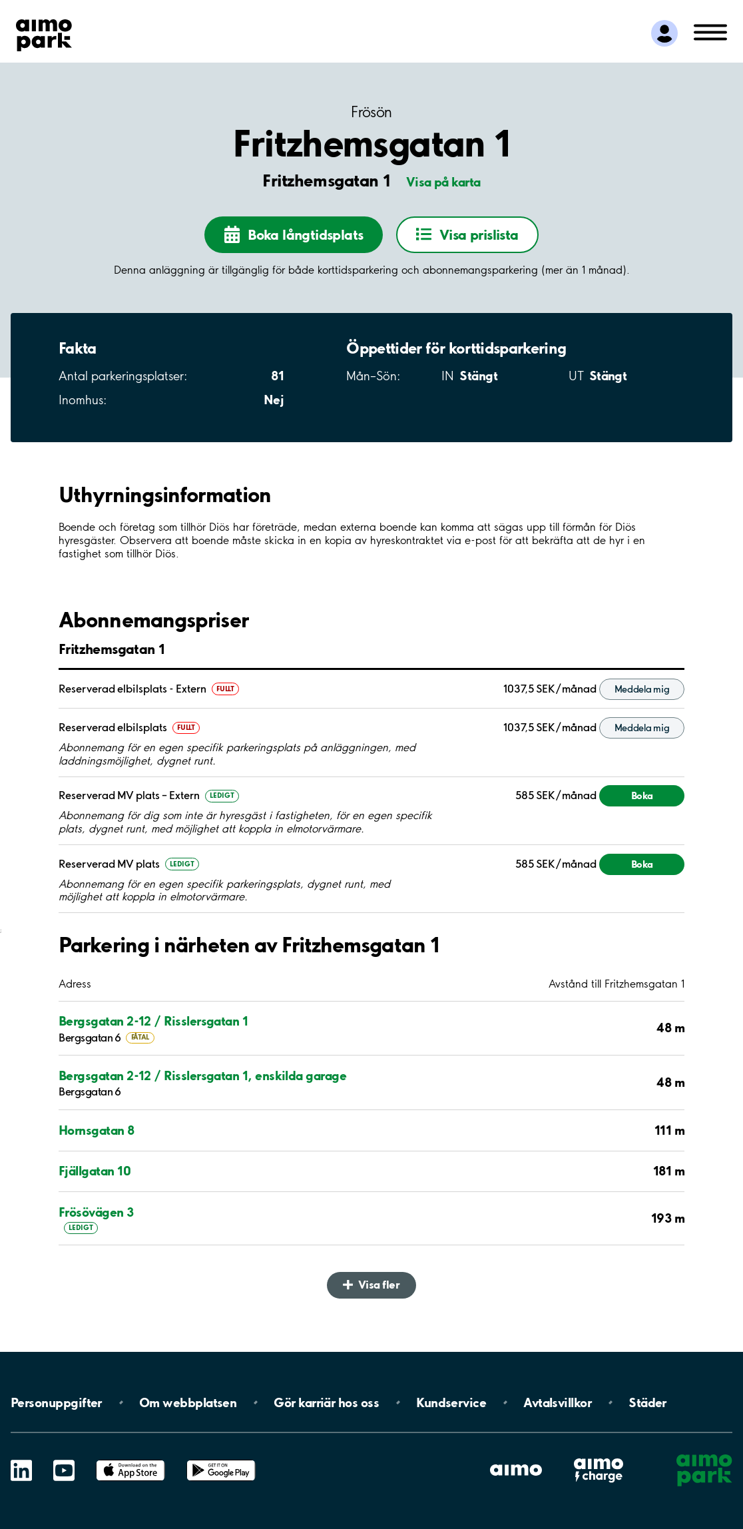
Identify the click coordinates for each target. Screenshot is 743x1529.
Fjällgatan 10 (94, 1171)
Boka (642, 795)
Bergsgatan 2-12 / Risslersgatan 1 (153, 1021)
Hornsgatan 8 (96, 1130)
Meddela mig (642, 689)
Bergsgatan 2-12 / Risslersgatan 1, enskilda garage (202, 1075)
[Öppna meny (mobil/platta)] (710, 31)
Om (187, 1402)
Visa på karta (443, 182)
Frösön (371, 112)
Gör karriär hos (326, 1402)
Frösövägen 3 (96, 1212)
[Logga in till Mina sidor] (664, 33)
